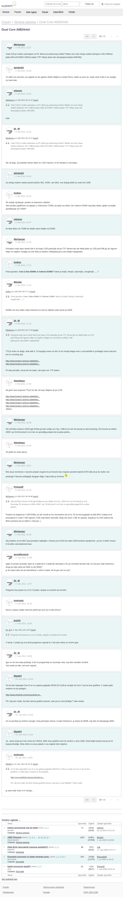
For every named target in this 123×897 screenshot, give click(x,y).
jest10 (17, 620)
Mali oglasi (31, 12)
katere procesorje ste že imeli (23, 827)
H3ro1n (100, 828)
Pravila (6, 887)
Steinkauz (19, 380)
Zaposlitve (58, 12)
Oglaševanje (8, 892)
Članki (45, 12)
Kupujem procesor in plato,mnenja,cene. (28, 856)
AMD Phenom (15, 837)
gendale (11, 830)
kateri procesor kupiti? (19, 866)
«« (87, 36)
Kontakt (46, 892)
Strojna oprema (22, 833)
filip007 (18, 676)
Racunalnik (12, 859)
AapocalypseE (13, 840)
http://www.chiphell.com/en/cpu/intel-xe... (23, 695)
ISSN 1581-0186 (90, 892)
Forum (18, 12)
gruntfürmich (21, 554)
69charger (19, 44)
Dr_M (17, 128)
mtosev (18, 90)
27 (47, 837)
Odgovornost (89, 887)
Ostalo (72, 12)
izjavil (35, 100)
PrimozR (18, 487)
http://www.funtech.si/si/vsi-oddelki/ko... (23, 361)
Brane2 (100, 837)
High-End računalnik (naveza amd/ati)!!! (28, 847)
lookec (17, 193)
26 (44, 837)
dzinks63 (19, 67)
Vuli (98, 847)
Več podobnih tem (9, 879)
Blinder (18, 282)
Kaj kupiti (20, 862)
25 (42, 837)
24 (39, 837)
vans (9, 869)
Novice (6, 12)
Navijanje (20, 852)
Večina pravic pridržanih (53, 887)
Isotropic (19, 600)
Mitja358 (11, 850)
